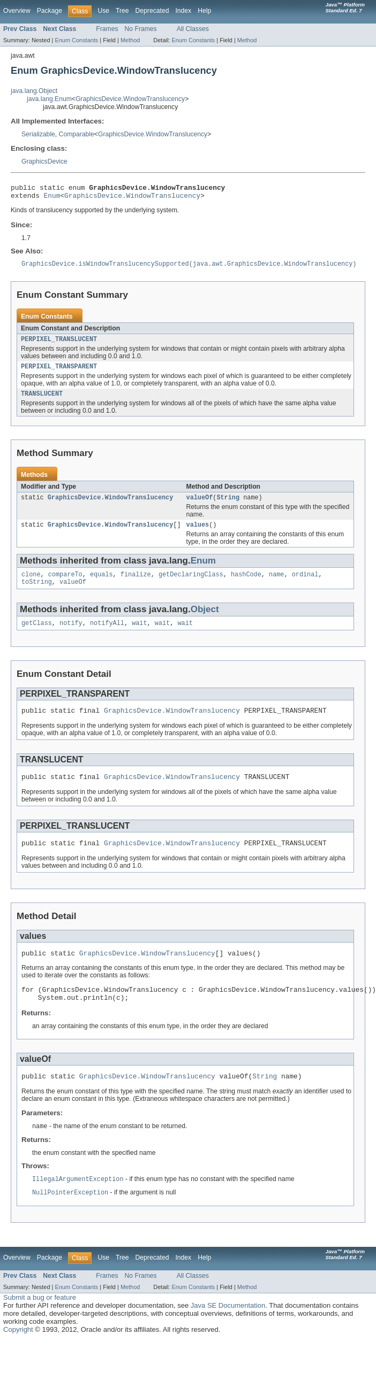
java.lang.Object (34, 91)
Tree (122, 10)
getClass (36, 635)
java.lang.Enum (49, 99)
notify (70, 635)
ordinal (305, 585)
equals (101, 585)
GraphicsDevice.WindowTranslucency (130, 99)
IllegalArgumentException (78, 1204)
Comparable (76, 134)
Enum (52, 198)
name (276, 585)
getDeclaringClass (191, 585)
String (227, 506)
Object (205, 621)
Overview (17, 10)
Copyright (18, 1355)
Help (204, 10)
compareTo (65, 585)
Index (183, 10)
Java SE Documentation (228, 1331)
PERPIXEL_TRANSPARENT (59, 372)
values (197, 534)
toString (36, 593)
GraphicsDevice (44, 161)
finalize (136, 585)
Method (130, 40)
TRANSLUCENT (42, 401)
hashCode (246, 585)
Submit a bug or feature (39, 1323)
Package (49, 10)
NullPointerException (70, 1218)
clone (31, 585)
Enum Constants (76, 40)
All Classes (193, 29)
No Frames (141, 29)
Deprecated (152, 10)
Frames (107, 29)
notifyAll (107, 635)
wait (139, 635)
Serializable (38, 134)
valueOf (199, 506)
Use (103, 10)
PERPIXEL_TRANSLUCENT (59, 344)
